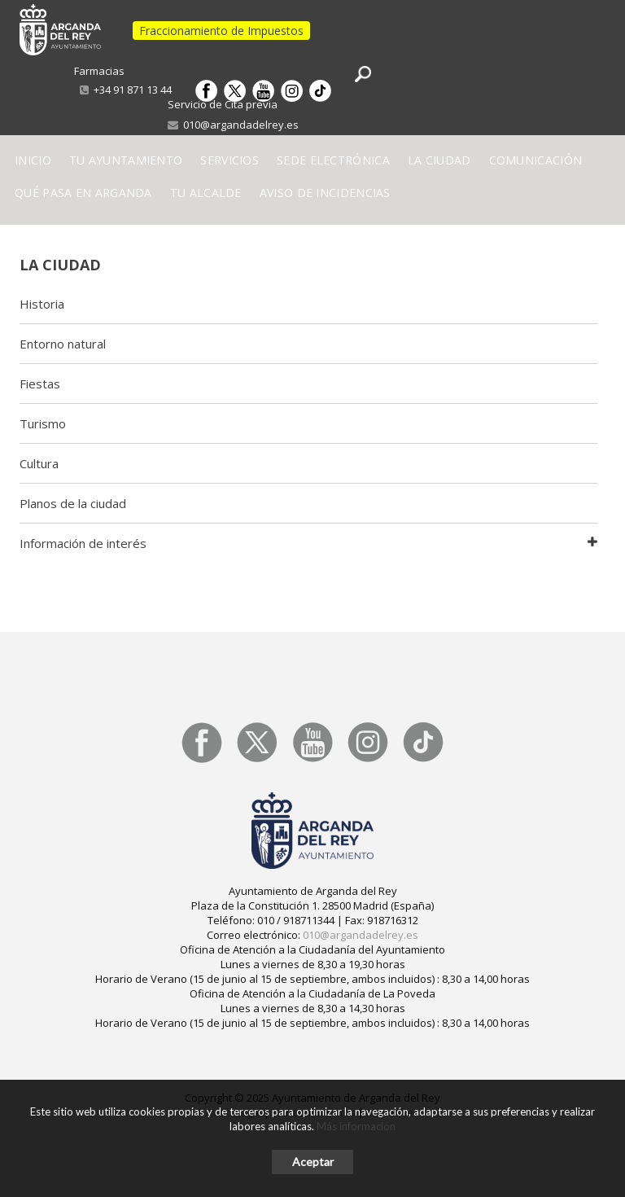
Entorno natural (63, 343)
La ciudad (60, 264)
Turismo (43, 423)
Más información (356, 1126)
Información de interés (83, 543)
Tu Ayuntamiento (126, 160)
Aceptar (313, 1161)
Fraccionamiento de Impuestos (221, 30)
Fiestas (40, 383)
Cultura (39, 463)
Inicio (33, 160)
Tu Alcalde (206, 192)
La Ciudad (439, 160)
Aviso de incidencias (325, 192)
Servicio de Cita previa (223, 104)
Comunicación (536, 160)
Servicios (229, 160)
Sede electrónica (333, 160)
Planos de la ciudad (73, 503)
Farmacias (99, 71)
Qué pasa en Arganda (83, 192)
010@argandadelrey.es (233, 124)
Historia (42, 304)
